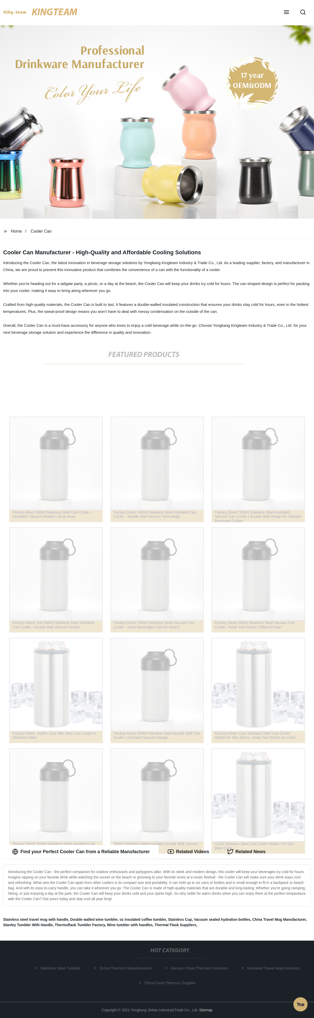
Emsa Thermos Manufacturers (127, 968)
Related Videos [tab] (188, 852)
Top (300, 1003)
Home (16, 231)
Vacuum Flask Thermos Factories (201, 968)
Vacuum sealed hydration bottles (222, 919)
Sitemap (205, 1010)
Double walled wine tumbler (94, 919)
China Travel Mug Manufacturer (279, 919)
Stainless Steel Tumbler (61, 968)
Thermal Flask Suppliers (175, 925)
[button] (286, 12)
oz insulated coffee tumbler (143, 919)
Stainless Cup (180, 919)
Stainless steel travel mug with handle (35, 919)
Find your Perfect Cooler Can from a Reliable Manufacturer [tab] (81, 852)
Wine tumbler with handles (129, 925)
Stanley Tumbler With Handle (28, 925)
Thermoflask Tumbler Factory (80, 925)
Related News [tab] (246, 852)
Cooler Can (41, 231)
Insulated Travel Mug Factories (275, 968)
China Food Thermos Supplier (171, 982)
